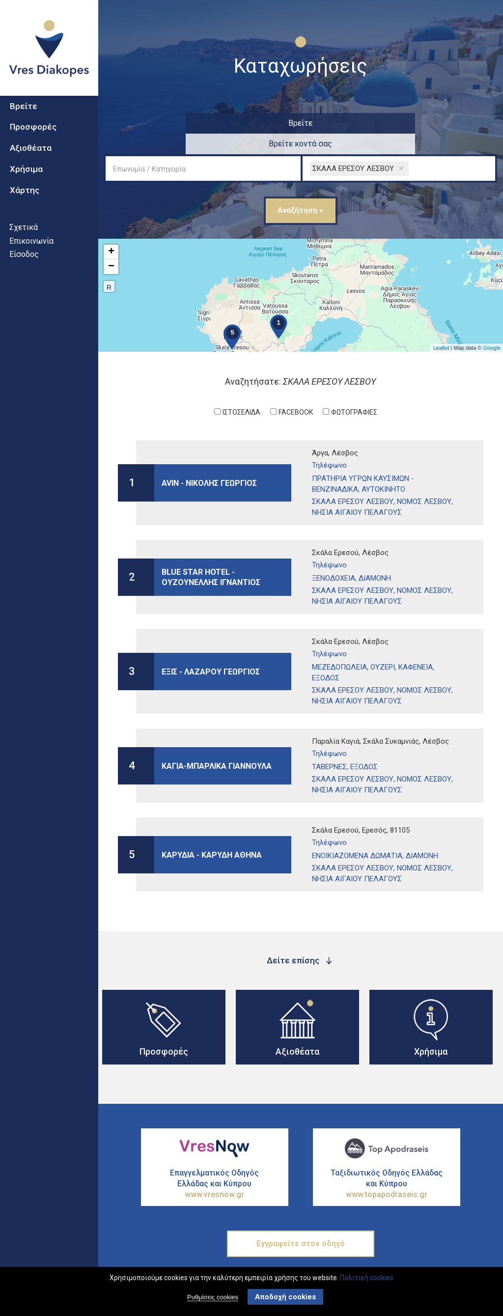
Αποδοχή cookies (285, 1296)
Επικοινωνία (31, 258)
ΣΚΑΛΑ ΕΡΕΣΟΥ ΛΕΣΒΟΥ (352, 480)
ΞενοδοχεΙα (333, 557)
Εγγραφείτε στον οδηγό (300, 1223)
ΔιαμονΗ (375, 557)
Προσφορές (33, 144)
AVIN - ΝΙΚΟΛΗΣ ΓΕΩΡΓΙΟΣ (209, 462)
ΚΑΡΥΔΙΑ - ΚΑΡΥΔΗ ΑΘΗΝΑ (212, 834)
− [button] (111, 246)
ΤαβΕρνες (329, 746)
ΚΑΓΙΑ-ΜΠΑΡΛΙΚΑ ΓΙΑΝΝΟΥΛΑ (217, 745)
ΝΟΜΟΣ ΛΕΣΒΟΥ (424, 480)
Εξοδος (325, 657)
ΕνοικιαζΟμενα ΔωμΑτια (357, 835)
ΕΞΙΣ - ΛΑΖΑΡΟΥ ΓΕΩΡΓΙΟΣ (211, 650)
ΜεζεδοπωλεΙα (339, 646)
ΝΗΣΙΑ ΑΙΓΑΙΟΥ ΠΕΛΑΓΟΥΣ (357, 491)
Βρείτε (23, 123)
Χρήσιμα (26, 186)
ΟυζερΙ (382, 646)
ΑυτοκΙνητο (383, 468)
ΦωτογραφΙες (354, 391)
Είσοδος (24, 271)
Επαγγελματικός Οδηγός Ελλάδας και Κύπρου (215, 1163)
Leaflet (441, 327)
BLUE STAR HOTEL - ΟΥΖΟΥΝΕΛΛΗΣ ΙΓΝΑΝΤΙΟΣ (211, 556)
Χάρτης (24, 207)
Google (492, 327)
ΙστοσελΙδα (241, 391)
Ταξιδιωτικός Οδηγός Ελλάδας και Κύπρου (387, 1163)
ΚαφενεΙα (415, 646)
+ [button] (111, 231)
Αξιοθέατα (31, 165)
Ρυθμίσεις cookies (212, 1297)
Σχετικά (23, 244)
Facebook (296, 391)
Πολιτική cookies (366, 1278)
